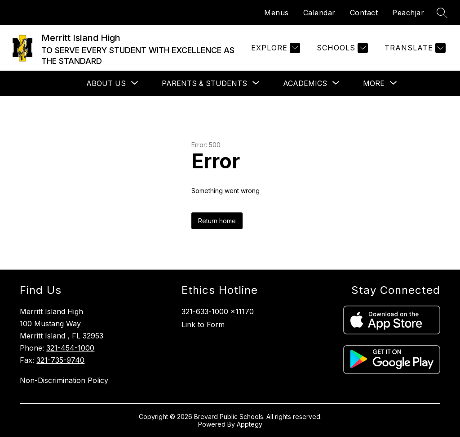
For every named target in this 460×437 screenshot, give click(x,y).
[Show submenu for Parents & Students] (204, 83)
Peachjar (408, 12)
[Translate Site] (414, 48)
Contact (364, 12)
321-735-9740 (60, 360)
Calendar (319, 12)
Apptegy (249, 424)
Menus (276, 12)
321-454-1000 (70, 347)
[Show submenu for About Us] (106, 83)
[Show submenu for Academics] (305, 83)
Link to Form (203, 324)
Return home (217, 221)
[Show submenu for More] (374, 83)
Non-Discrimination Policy (64, 380)
